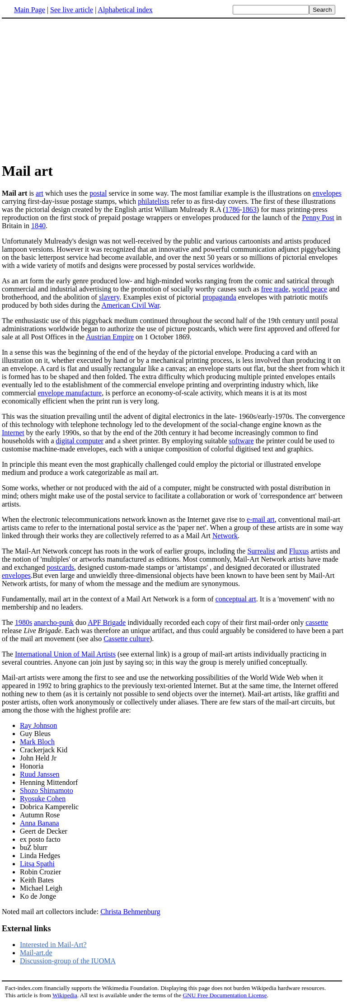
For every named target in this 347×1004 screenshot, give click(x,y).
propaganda (219, 297)
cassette (316, 622)
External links (26, 928)
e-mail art (261, 519)
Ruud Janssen (40, 774)
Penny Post (318, 217)
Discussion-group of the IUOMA (68, 961)
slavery (109, 297)
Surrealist (261, 551)
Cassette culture (126, 639)
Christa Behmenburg (130, 911)
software (241, 441)
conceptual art (236, 599)
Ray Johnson (38, 725)
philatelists (153, 201)
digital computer (79, 441)
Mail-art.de (36, 953)
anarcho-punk (54, 622)
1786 (232, 209)
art (39, 193)
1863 (249, 209)
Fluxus (299, 551)
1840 (38, 226)
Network (225, 536)
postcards (60, 567)
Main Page (29, 10)
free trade (275, 289)
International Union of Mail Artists (65, 654)
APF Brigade (107, 622)
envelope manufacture (70, 393)
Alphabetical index (125, 10)
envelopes (327, 193)
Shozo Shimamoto (46, 790)
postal (98, 193)
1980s (23, 622)
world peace (309, 289)
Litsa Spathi (37, 864)
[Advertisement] (78, 90)
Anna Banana (39, 823)
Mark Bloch (37, 742)
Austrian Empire (110, 337)
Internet (13, 432)
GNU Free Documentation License (225, 995)
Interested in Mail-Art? (53, 944)
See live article (71, 10)
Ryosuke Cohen (43, 798)
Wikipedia (64, 995)
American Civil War (130, 305)
